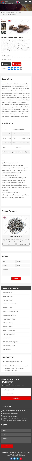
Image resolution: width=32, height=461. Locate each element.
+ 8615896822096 (20, 411)
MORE (9, 244)
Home (12, 12)
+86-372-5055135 (10, 411)
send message (7, 446)
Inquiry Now (23, 244)
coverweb (22, 456)
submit (16, 278)
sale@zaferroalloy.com (13, 413)
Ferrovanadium (12, 14)
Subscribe (16, 398)
